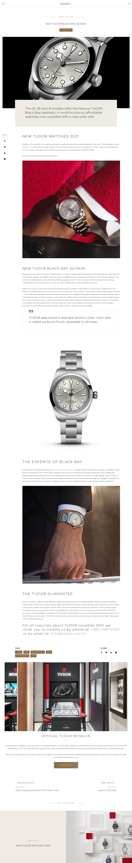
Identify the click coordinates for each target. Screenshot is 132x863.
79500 (49, 652)
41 (69, 274)
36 (64, 274)
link (57, 156)
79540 (33, 655)
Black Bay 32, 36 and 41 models (64, 470)
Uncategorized (66, 29)
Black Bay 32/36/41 (37, 652)
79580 (26, 652)
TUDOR (19, 652)
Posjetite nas (66, 765)
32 (61, 274)
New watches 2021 (22, 655)
